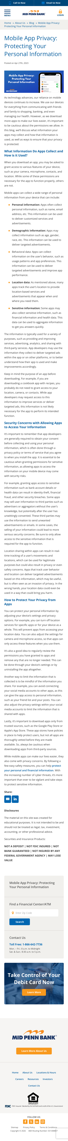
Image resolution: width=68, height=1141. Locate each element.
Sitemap (14, 1127)
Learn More (34, 992)
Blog (31, 23)
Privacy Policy (29, 1127)
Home (7, 23)
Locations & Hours (46, 1072)
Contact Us (34, 1085)
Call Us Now (17, 3)
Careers (19, 1079)
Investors (48, 1079)
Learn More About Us (34, 1051)
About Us (20, 23)
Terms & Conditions (48, 1127)
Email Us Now (51, 3)
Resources (33, 1079)
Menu (7, 15)
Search (20, 921)
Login (60, 13)
